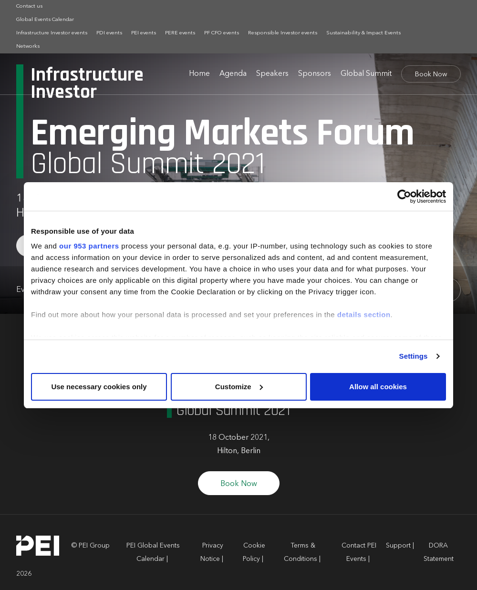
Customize (239, 387)
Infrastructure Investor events (51, 33)
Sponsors (314, 74)
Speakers (272, 74)
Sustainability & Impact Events (363, 33)
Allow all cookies (378, 387)
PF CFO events (221, 33)
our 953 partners (89, 246)
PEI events (143, 33)
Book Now (431, 74)
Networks (28, 46)
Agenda (233, 74)
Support (398, 545)
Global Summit (366, 74)
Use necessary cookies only (98, 387)
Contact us (29, 6)
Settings (413, 356)
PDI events (109, 33)
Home (199, 74)
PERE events (180, 33)
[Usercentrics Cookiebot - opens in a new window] (404, 196)
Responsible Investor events (282, 33)
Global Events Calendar (45, 19)
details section (364, 315)
